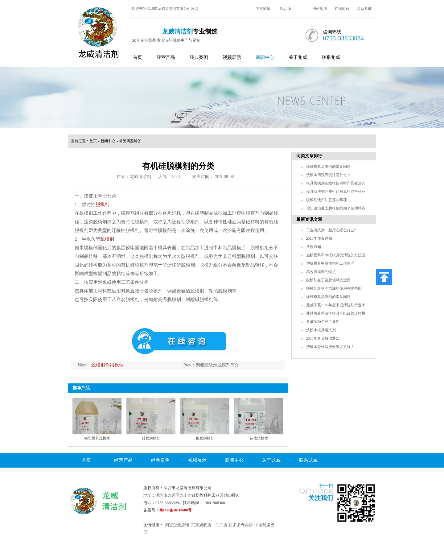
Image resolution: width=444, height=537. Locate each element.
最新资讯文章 (309, 219)
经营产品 (166, 57)
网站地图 (319, 8)
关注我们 (320, 497)
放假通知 (313, 247)
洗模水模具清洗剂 (321, 330)
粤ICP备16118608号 (175, 510)
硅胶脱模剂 (151, 438)
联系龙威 (364, 8)
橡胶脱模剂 (205, 438)
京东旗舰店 (201, 525)
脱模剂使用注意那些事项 (326, 200)
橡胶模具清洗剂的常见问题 (328, 166)
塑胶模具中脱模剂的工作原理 (330, 263)
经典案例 (199, 57)
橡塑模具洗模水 (97, 438)
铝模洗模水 (259, 438)
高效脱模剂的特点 (321, 272)
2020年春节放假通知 (322, 338)
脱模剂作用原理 (107, 364)
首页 (137, 57)
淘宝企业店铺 (177, 525)
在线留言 (342, 8)
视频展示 (232, 57)
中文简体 (263, 8)
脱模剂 (102, 204)
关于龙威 (298, 57)
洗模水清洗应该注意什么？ (328, 175)
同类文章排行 (309, 156)
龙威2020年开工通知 (322, 322)
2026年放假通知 (319, 238)
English (285, 8)
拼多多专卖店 (241, 525)
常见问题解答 (130, 141)
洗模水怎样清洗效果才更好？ (330, 347)
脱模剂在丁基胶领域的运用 (328, 280)
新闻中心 (265, 57)
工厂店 (221, 525)
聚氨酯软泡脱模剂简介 (217, 365)
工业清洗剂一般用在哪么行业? (331, 230)
